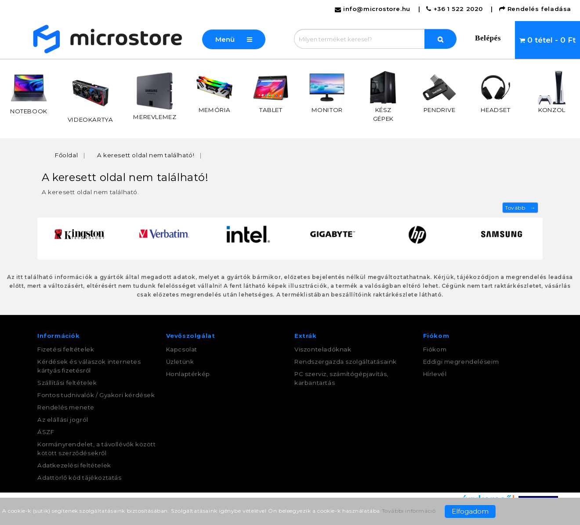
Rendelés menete (65, 407)
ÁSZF (45, 431)
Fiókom (435, 349)
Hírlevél (435, 373)
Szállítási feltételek (67, 382)
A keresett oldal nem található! (146, 155)
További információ (409, 510)
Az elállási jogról (62, 419)
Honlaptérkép (188, 373)
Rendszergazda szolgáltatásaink (345, 361)
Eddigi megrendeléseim (461, 361)
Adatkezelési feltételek (74, 465)
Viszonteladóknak (323, 349)
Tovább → (520, 207)
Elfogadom (470, 511)
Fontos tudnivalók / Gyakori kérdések (96, 394)
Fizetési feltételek (65, 349)
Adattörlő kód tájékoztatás (79, 477)
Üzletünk (180, 361)
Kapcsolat (181, 349)
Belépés (488, 38)
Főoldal (66, 155)
